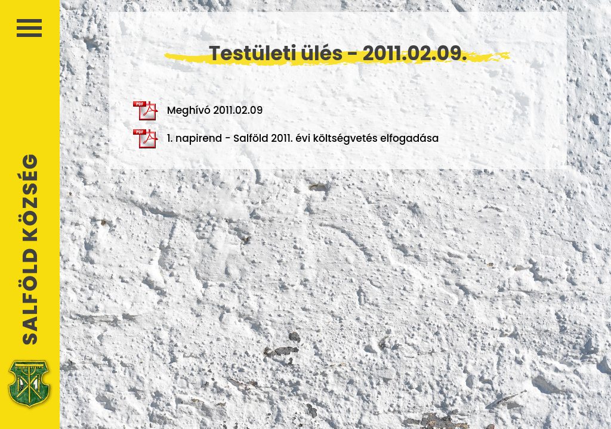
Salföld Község (30, 249)
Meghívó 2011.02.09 (198, 110)
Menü (29, 28)
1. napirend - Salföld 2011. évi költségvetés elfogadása (286, 138)
